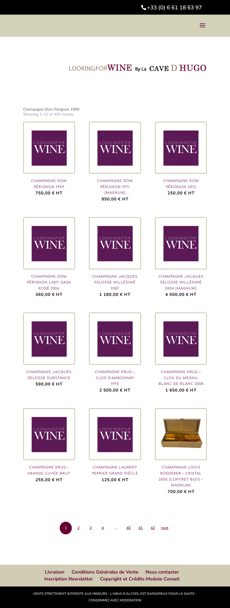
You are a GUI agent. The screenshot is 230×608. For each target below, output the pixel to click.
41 (140, 528)
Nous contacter (162, 572)
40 (128, 528)
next (164, 528)
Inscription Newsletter (68, 579)
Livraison (54, 572)
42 (152, 528)
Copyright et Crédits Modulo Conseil (139, 579)
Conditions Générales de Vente (105, 572)
